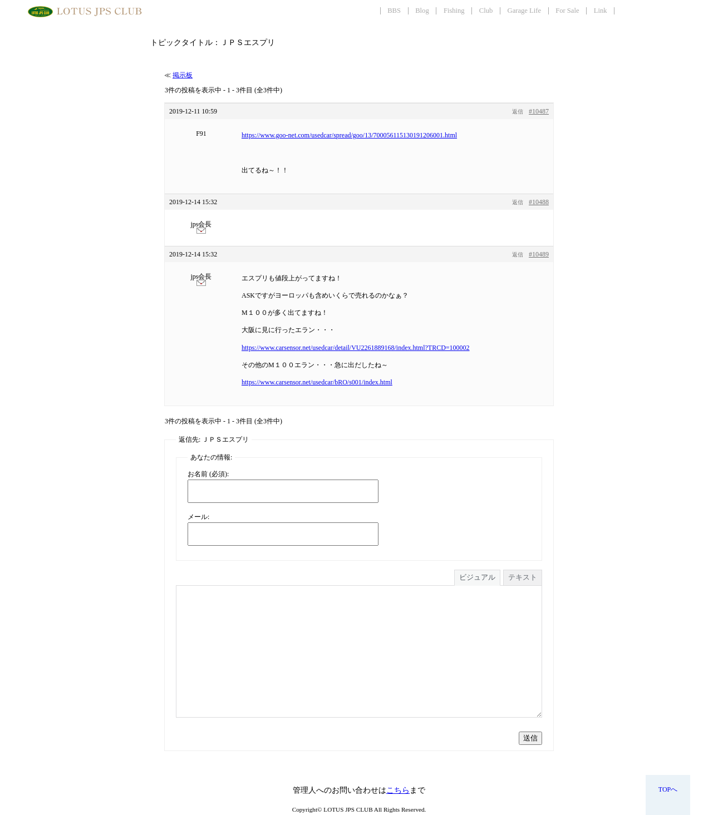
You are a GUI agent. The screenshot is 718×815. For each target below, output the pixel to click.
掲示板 (183, 75)
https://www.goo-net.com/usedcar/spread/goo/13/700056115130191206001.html (349, 135)
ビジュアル (477, 577)
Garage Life (524, 10)
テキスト (522, 577)
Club (486, 10)
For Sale (567, 10)
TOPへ (667, 789)
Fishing (454, 10)
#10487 (539, 111)
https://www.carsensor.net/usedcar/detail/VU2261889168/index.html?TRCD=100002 (356, 348)
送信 (530, 738)
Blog (422, 10)
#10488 (539, 202)
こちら (398, 790)
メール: (198, 517)
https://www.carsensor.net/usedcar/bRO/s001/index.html (317, 382)
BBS (394, 10)
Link (600, 10)
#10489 (539, 254)
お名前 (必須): (208, 474)
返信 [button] (517, 111)
